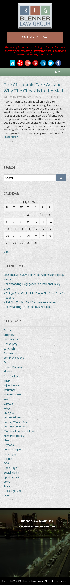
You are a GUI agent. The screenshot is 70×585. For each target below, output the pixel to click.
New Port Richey (14, 436)
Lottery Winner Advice (17, 422)
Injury (7, 380)
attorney (9, 334)
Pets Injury (10, 454)
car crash (9, 348)
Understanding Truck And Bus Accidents (28, 307)
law (6, 399)
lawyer (8, 408)
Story (7, 481)
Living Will (10, 413)
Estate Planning (13, 367)
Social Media (11, 472)
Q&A (7, 463)
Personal (9, 445)
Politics (8, 458)
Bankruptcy (10, 344)
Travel (7, 486)
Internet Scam (12, 394)
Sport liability (11, 477)
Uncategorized (12, 491)
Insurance (9, 390)
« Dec (7, 252)
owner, (22, 96)
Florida (8, 371)
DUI (6, 362)
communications (14, 357)
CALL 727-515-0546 (35, 37)
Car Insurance (12, 353)
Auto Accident (12, 339)
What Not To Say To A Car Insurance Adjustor (32, 302)
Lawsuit (8, 403)
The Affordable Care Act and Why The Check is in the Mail (33, 87)
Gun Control (11, 376)
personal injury (12, 449)
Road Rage (10, 468)
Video (7, 495)
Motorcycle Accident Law (19, 431)
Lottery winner (12, 417)
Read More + (11, 136)
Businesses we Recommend (37, 526)
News (7, 440)
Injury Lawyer (12, 385)
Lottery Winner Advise (17, 426)
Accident (9, 330)
